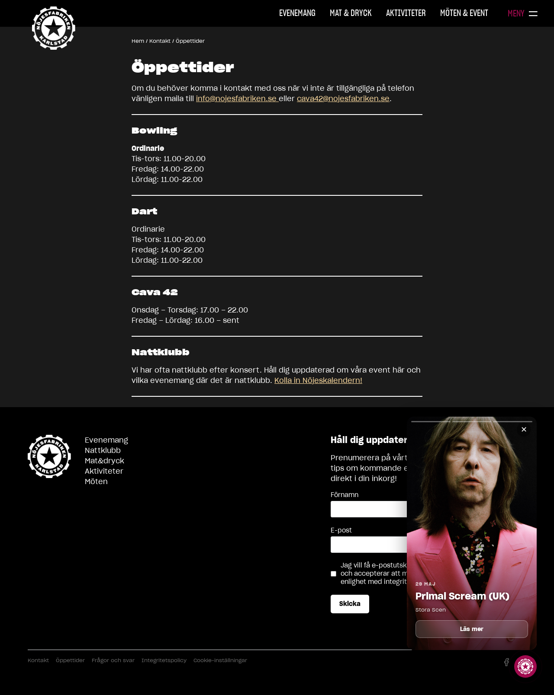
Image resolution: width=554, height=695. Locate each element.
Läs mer (472, 629)
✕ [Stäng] (524, 429)
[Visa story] (525, 666)
